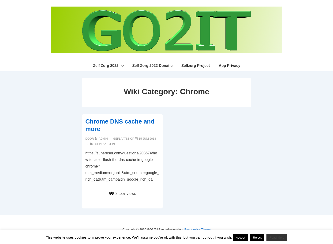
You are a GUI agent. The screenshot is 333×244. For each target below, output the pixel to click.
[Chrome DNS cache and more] (147, 138)
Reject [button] (257, 237)
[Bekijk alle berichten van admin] (102, 138)
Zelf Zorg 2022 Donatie (152, 66)
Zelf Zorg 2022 (109, 65)
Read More (276, 237)
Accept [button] (240, 237)
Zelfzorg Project (195, 66)
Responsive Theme (197, 229)
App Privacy (229, 66)
